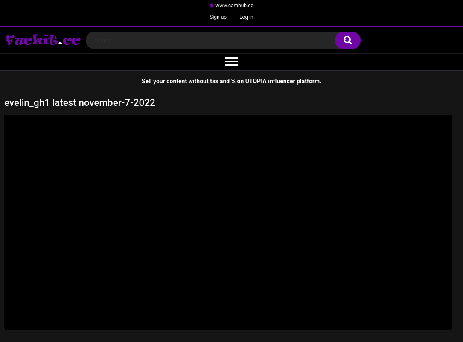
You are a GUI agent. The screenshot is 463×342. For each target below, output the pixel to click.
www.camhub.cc (234, 6)
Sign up (218, 17)
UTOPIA (256, 81)
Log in (246, 17)
